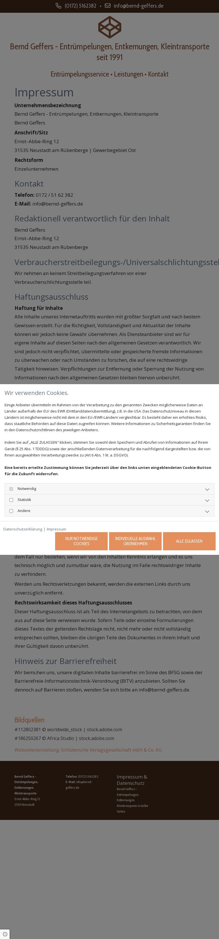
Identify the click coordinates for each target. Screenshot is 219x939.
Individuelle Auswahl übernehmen (135, 541)
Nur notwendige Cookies (81, 541)
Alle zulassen (189, 541)
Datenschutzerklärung (22, 529)
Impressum (56, 529)
